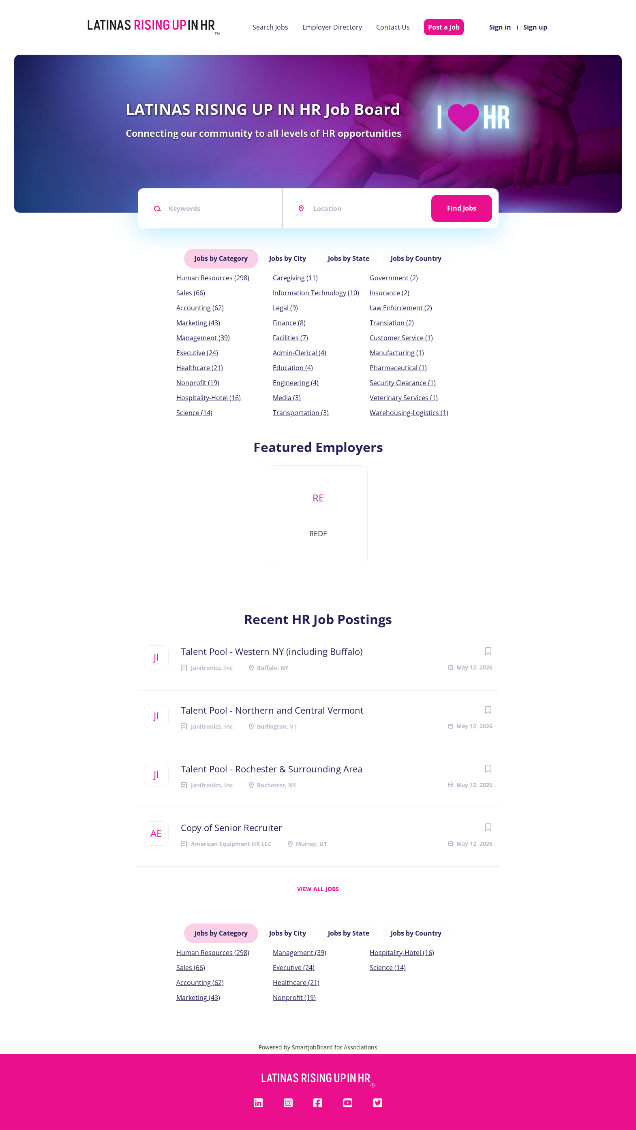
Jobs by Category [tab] (221, 257)
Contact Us (393, 27)
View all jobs (318, 886)
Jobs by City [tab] (288, 257)
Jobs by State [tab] (348, 257)
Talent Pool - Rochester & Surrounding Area (271, 766)
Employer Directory (332, 27)
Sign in (500, 27)
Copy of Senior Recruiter (231, 825)
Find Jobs (461, 208)
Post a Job (444, 27)
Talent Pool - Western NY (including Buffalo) (271, 649)
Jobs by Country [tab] (415, 257)
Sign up (535, 27)
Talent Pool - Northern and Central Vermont (272, 707)
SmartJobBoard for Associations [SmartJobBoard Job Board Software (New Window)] (334, 1042)
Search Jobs (270, 27)
